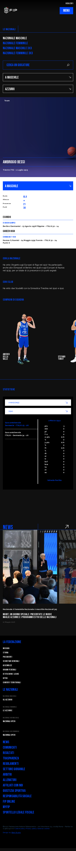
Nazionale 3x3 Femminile (11, 731)
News (6, 742)
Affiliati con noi (13, 785)
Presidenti (7, 657)
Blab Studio (16, 833)
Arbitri (7, 774)
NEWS (8, 527)
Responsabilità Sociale (17, 796)
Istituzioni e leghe (11, 674)
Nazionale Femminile (15, 43)
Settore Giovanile (14, 769)
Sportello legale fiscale (18, 812)
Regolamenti (11, 764)
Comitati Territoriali (12, 682)
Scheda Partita (54, 480)
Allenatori (9, 780)
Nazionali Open (9, 721)
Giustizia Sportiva (14, 791)
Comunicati (10, 747)
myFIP (6, 807)
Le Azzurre (7, 710)
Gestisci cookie (43, 829)
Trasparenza (11, 758)
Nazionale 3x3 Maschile (11, 718)
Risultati (8, 753)
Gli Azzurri (7, 699)
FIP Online (9, 801)
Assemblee (7, 665)
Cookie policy (19, 829)
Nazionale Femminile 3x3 (18, 53)
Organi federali (9, 669)
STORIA (5, 652)
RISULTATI (69, 3)
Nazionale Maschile (15, 38)
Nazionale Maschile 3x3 (17, 48)
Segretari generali (11, 661)
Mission (6, 648)
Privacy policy (31, 829)
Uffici (5, 678)
